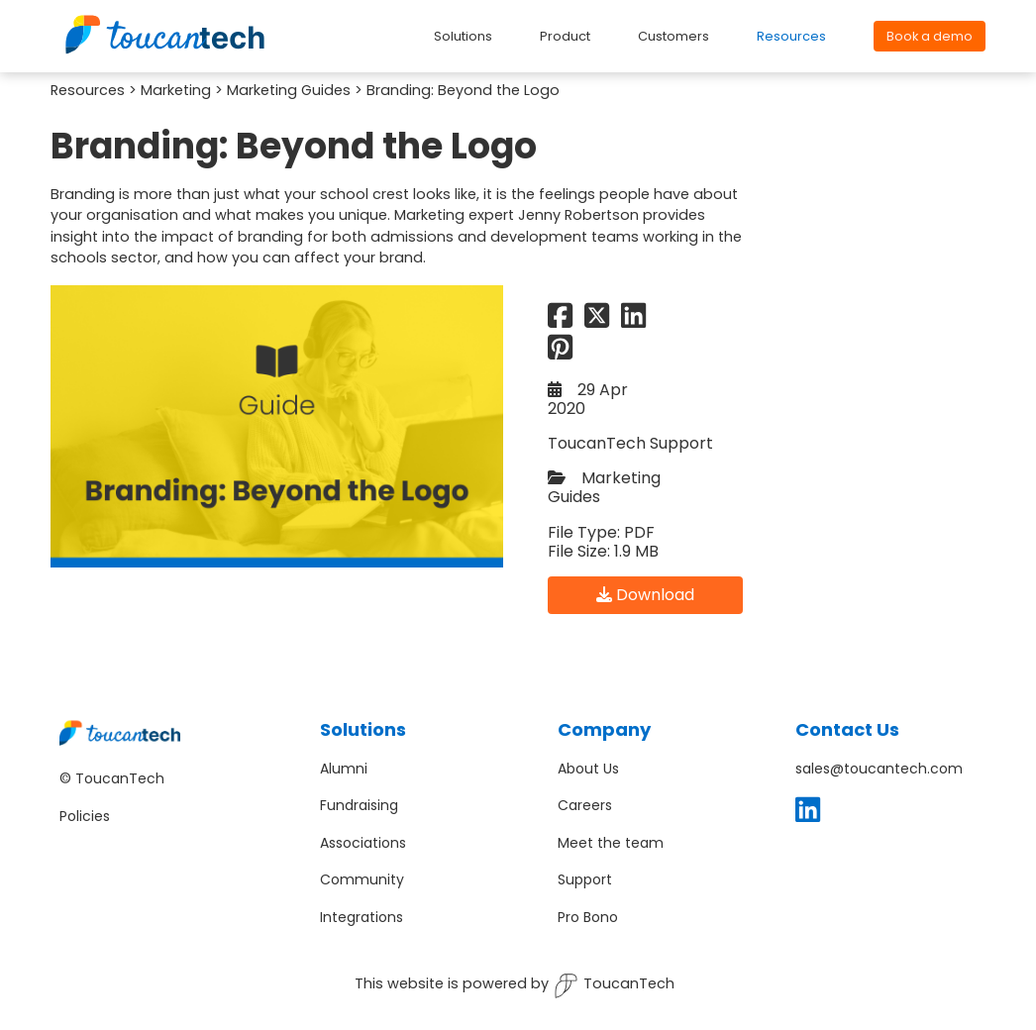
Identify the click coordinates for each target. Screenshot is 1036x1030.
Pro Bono (588, 917)
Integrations (361, 917)
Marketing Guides (289, 90)
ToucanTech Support (630, 443)
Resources (88, 90)
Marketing (176, 90)
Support (585, 879)
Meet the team (611, 843)
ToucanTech (614, 986)
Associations (363, 843)
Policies (84, 816)
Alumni (343, 768)
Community (362, 879)
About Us (588, 768)
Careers (585, 805)
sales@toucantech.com (879, 768)
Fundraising (359, 805)
